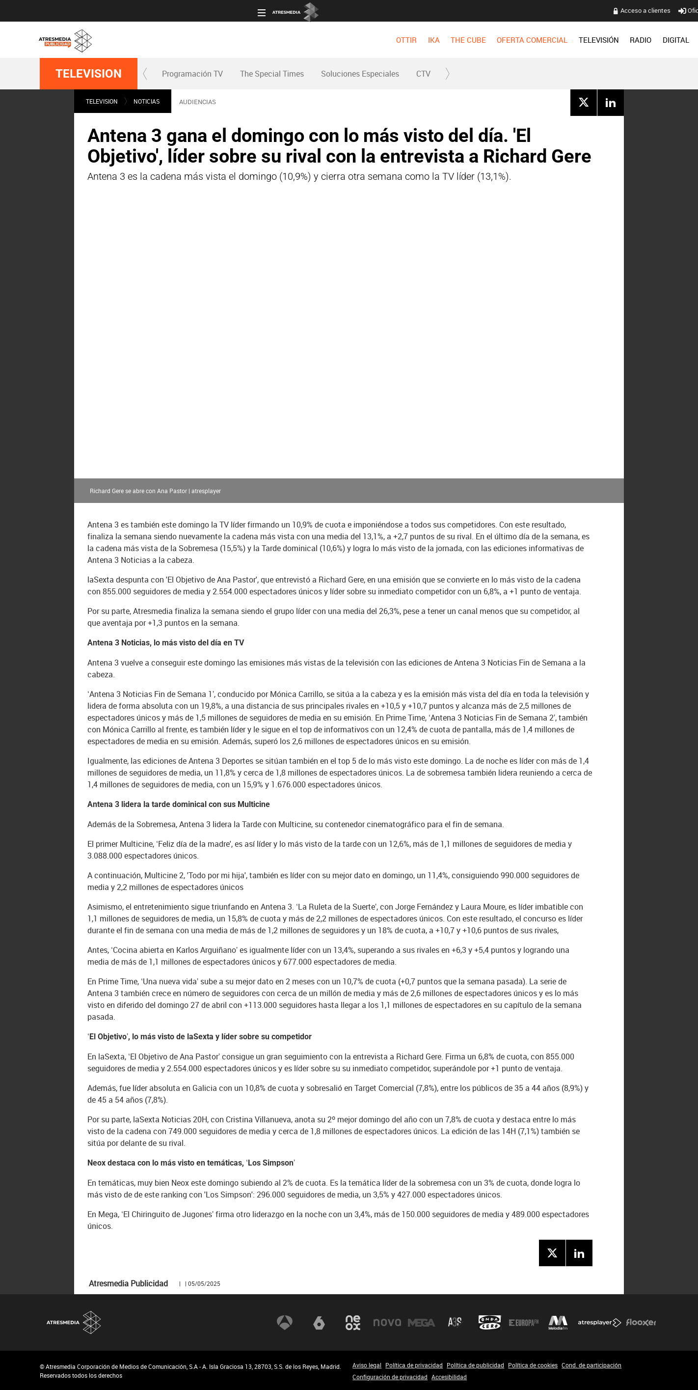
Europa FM (523, 1322)
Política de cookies (533, 1365)
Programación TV (192, 73)
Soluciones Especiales (360, 73)
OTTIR (189, 40)
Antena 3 (284, 1322)
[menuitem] (189, 40)
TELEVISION (88, 74)
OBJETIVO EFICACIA (517, 40)
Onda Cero (490, 1322)
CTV (423, 73)
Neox (353, 1322)
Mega (421, 1322)
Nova (387, 1322)
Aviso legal (366, 1365)
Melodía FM (558, 1322)
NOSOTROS (581, 40)
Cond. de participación (591, 1365)
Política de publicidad (475, 1365)
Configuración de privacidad (390, 1377)
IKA (216, 40)
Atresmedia (74, 1322)
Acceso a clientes (428, 10)
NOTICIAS (147, 101)
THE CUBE (250, 40)
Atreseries (455, 1322)
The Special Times (272, 73)
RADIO (423, 40)
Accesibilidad (449, 1377)
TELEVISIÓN (381, 40)
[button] (145, 74)
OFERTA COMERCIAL (315, 40)
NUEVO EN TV (634, 40)
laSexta (319, 1322)
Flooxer (641, 1322)
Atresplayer (600, 1322)
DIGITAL (458, 40)
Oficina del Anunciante (497, 10)
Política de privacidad (414, 1365)
